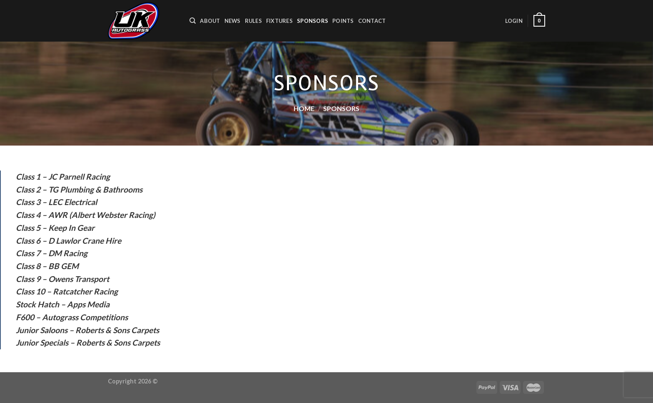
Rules (253, 20)
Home (304, 108)
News (232, 20)
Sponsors (312, 20)
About (210, 20)
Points (343, 20)
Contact (372, 20)
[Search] (192, 21)
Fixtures (279, 20)
